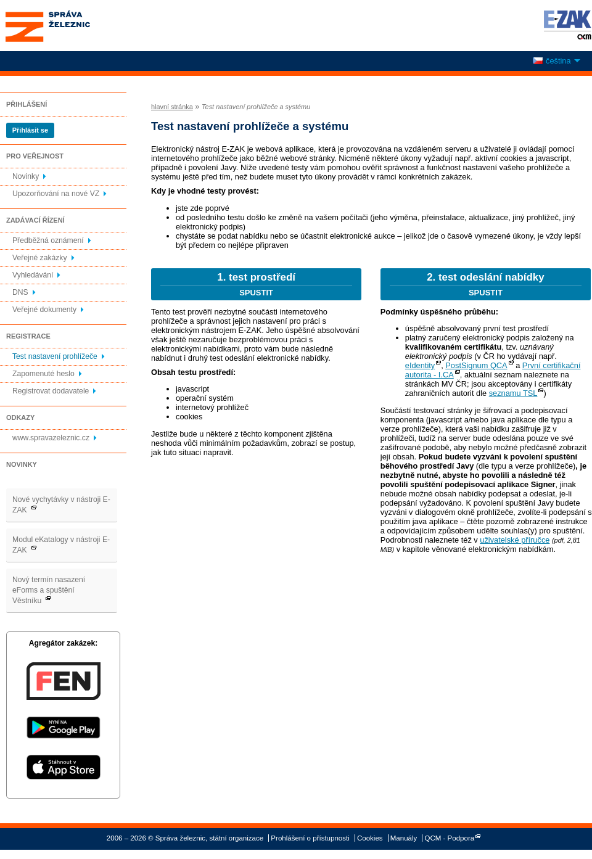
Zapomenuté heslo (43, 373)
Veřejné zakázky (39, 257)
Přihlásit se (30, 130)
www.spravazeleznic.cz (50, 438)
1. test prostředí (256, 284)
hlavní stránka (172, 106)
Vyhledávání (32, 275)
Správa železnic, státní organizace (70, 25)
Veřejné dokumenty (44, 309)
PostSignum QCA (476, 365)
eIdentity (420, 365)
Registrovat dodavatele (50, 391)
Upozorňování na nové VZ (55, 193)
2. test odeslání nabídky (486, 284)
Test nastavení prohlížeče (54, 356)
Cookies (370, 838)
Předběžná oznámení (48, 240)
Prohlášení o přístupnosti (310, 838)
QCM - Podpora (450, 838)
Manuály (403, 838)
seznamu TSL (513, 393)
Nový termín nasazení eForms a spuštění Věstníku (48, 590)
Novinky (25, 176)
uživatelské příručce (514, 540)
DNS (20, 292)
